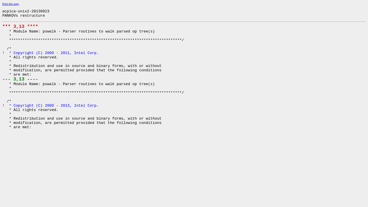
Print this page (10, 3)
